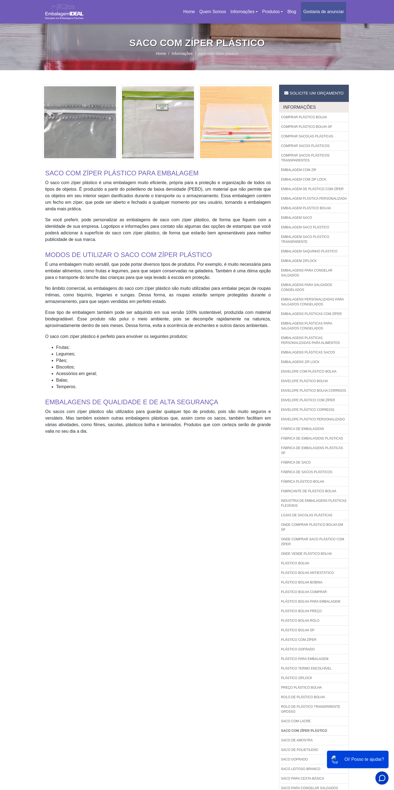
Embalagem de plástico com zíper (312, 189)
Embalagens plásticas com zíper (311, 314)
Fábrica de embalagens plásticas (312, 438)
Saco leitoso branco (300, 769)
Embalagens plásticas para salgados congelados (306, 326)
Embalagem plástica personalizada (314, 199)
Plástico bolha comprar (304, 592)
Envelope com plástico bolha (309, 371)
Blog (291, 11)
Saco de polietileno (299, 750)
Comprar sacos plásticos (305, 146)
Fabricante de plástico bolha (308, 491)
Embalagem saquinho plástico (309, 251)
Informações (242, 11)
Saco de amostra (297, 740)
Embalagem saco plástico (305, 227)
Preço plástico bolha (301, 687)
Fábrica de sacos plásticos (306, 472)
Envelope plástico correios (307, 410)
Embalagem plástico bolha (306, 208)
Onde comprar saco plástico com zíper (312, 541)
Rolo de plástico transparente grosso (310, 709)
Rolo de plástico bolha (303, 697)
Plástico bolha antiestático (307, 573)
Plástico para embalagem (304, 659)
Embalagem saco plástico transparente (305, 239)
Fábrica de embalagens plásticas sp (312, 450)
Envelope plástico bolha (304, 381)
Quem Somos (212, 11)
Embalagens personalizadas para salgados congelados (312, 301)
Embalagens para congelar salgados (306, 273)
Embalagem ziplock (299, 261)
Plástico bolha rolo (300, 621)
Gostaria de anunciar (323, 11)
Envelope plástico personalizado (313, 419)
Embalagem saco (296, 218)
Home (190, 13)
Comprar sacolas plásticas (307, 136)
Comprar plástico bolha (304, 117)
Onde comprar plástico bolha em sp (312, 527)
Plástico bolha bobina (301, 582)
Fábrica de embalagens (302, 429)
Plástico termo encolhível (306, 668)
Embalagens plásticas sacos (308, 352)
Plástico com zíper (298, 640)
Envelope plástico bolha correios (313, 391)
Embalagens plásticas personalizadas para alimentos (310, 340)
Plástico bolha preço (301, 611)
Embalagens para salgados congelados (306, 287)
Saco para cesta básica (302, 778)
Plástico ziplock (296, 678)
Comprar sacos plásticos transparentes (305, 158)
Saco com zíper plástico (304, 731)
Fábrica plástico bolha (302, 482)
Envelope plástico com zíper (308, 400)
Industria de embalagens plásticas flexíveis (313, 503)
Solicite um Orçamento (313, 93)
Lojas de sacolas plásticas (306, 515)
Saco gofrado (294, 759)
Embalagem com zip (298, 170)
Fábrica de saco (296, 462)
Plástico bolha (295, 563)
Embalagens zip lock (300, 362)
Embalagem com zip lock (303, 179)
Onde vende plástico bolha (306, 554)
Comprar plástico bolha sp (306, 127)
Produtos (271, 11)
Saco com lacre (296, 721)
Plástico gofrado (298, 649)
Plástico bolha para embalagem (310, 601)
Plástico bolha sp (297, 630)
